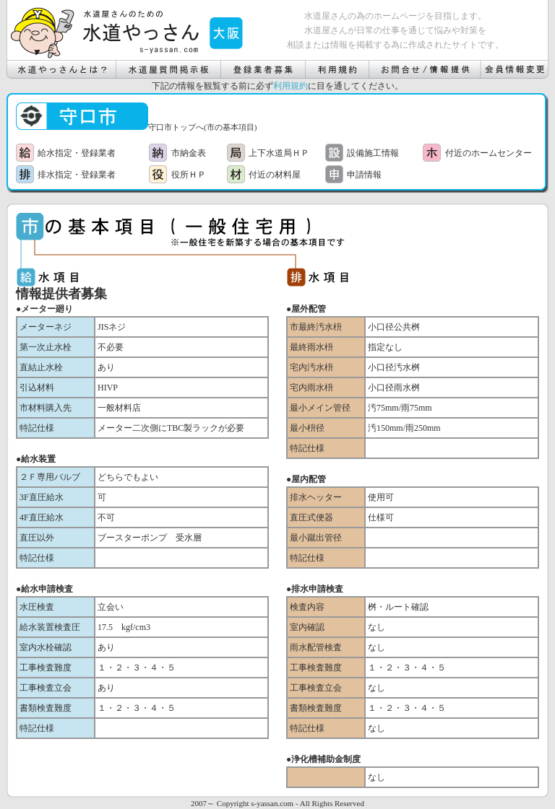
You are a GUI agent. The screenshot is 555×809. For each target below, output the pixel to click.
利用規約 (290, 86)
